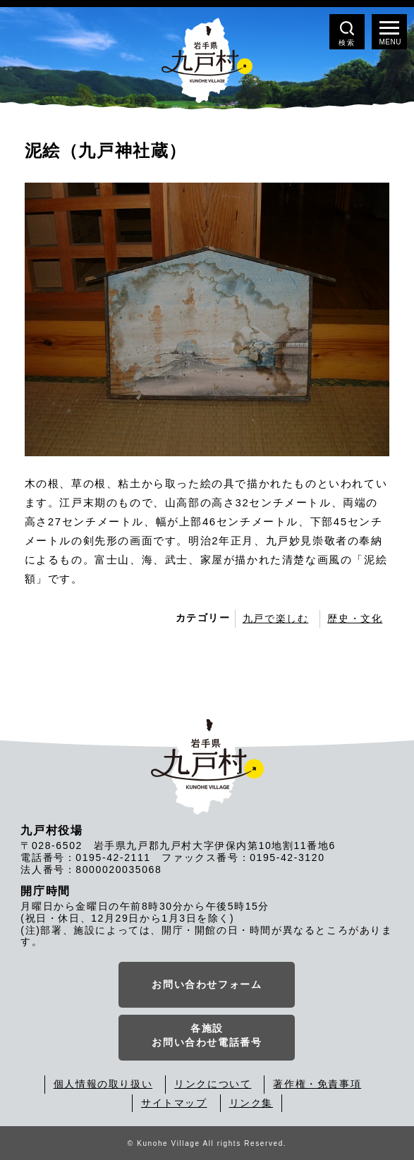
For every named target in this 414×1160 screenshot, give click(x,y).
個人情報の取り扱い (103, 1083)
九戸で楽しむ (276, 618)
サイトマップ (174, 1103)
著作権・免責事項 (317, 1083)
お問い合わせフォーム (207, 984)
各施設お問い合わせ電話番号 (207, 1035)
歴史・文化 (354, 618)
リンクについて (212, 1083)
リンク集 (251, 1103)
